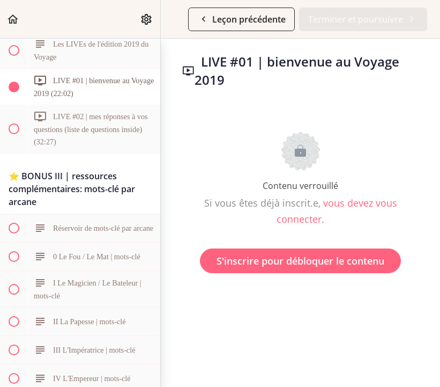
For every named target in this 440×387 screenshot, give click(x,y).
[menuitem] (146, 19)
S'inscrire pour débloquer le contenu (300, 260)
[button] (13, 19)
